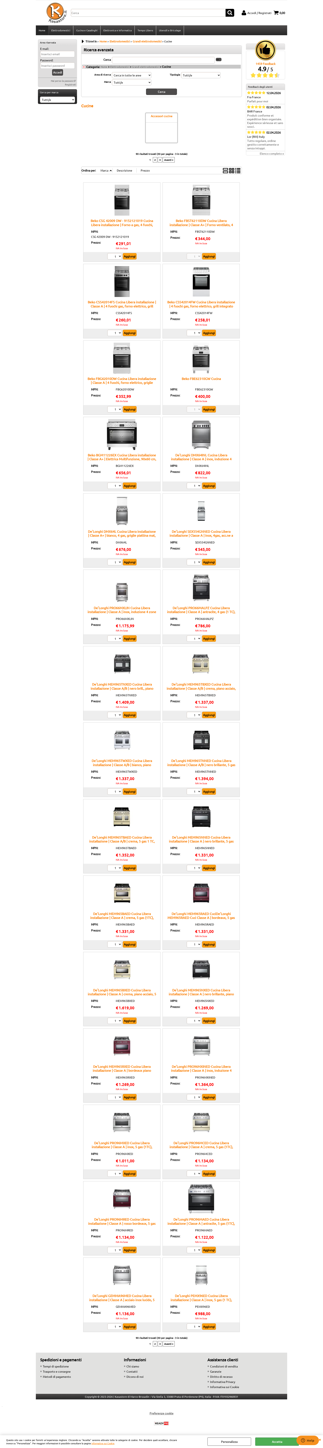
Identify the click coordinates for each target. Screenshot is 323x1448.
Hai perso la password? (63, 80)
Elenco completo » (272, 153)
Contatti (132, 1371)
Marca (107, 81)
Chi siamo (132, 1366)
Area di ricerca (102, 74)
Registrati (70, 84)
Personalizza (229, 1441)
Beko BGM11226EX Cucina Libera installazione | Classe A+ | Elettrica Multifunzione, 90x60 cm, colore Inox (122, 459)
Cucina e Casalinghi (86, 30)
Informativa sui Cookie (102, 1443)
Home (42, 30)
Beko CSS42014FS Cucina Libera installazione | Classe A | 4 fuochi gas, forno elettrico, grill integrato (122, 306)
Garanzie (215, 1371)
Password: (46, 60)
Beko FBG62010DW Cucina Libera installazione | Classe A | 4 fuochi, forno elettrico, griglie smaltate (122, 382)
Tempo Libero (145, 30)
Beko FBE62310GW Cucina (201, 378)
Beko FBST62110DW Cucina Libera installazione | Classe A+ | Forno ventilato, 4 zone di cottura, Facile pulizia (201, 225)
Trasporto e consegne (57, 1371)
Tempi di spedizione (56, 1366)
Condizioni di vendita (224, 1366)
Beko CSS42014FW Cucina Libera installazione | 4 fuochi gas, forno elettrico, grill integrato (201, 304)
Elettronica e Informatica (117, 30)
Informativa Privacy (222, 1382)
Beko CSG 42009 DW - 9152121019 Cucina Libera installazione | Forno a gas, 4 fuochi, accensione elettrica (122, 225)
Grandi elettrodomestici (145, 66)
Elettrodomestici (60, 30)
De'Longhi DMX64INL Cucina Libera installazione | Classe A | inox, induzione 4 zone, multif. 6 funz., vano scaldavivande (201, 459)
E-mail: (44, 48)
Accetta (277, 1441)
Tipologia (175, 74)
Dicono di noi (135, 1376)
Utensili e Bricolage (170, 30)
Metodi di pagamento (57, 1376)
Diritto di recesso (221, 1376)
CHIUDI (319, 1439)
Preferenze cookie (161, 1413)
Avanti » (168, 159)
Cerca (107, 59)
